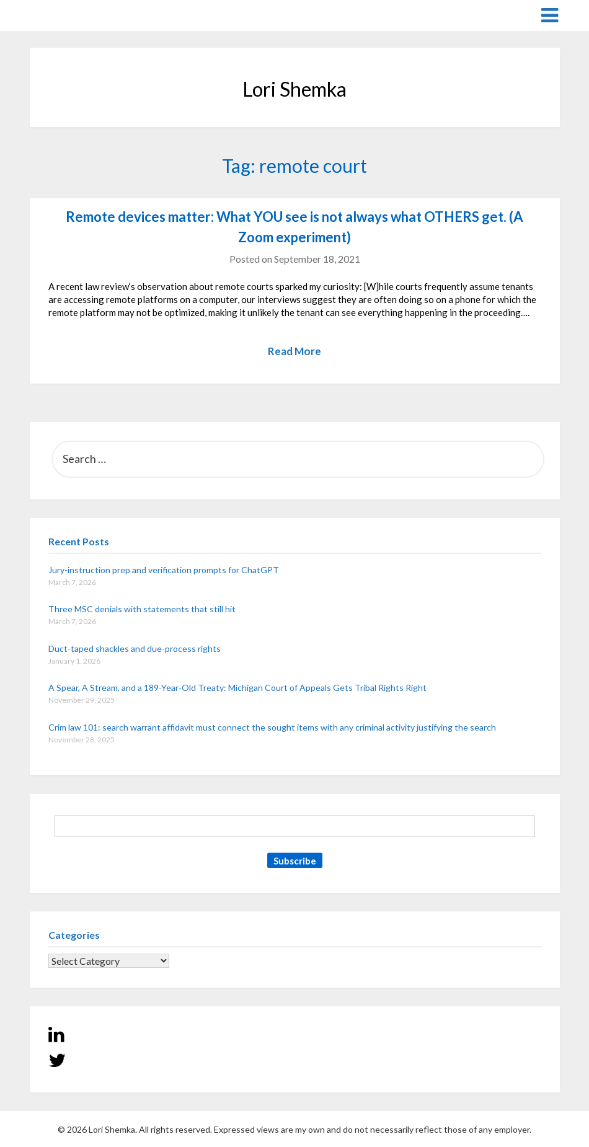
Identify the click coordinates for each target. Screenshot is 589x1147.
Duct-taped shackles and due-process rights (134, 648)
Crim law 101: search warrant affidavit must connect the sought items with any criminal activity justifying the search (272, 727)
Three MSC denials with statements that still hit (142, 609)
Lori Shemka (67, 14)
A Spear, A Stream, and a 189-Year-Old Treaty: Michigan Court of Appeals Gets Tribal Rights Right (237, 687)
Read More (294, 351)
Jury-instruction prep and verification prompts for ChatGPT (163, 570)
